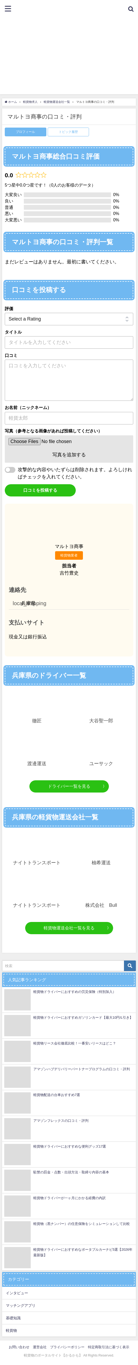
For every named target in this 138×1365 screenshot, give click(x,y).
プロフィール (25, 131)
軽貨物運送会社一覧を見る (69, 928)
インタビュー (17, 1293)
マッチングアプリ (20, 1305)
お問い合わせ (19, 1347)
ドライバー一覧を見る (69, 786)
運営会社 (40, 1347)
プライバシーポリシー (67, 1347)
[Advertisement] (69, 57)
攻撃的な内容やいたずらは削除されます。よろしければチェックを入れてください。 (75, 473)
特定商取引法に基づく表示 (108, 1347)
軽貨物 (11, 1330)
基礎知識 (13, 1318)
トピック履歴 (68, 131)
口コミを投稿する (40, 490)
